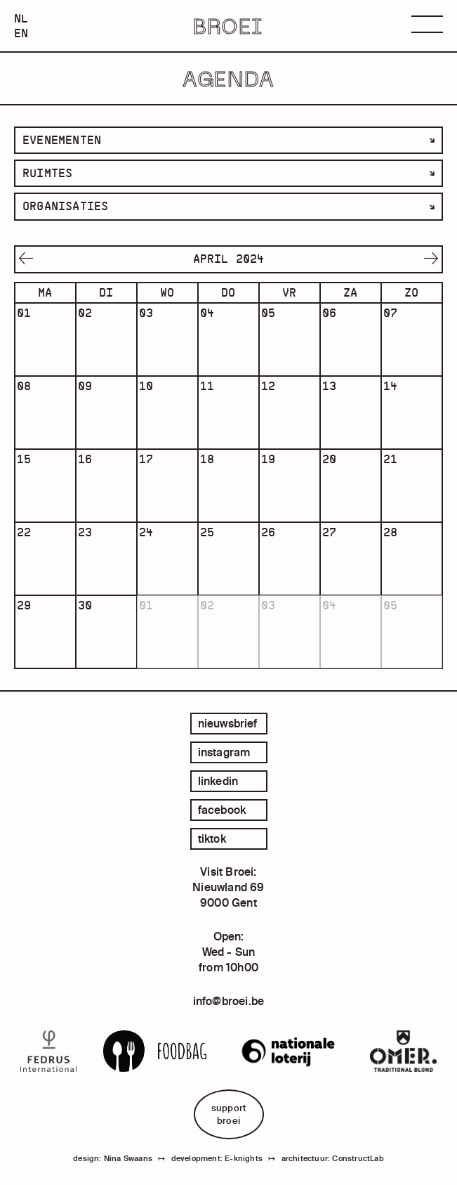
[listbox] (228, 140)
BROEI (228, 26)
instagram (224, 752)
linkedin (218, 781)
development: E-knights (217, 1158)
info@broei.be (229, 1001)
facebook (222, 810)
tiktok (212, 838)
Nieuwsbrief (228, 723)
